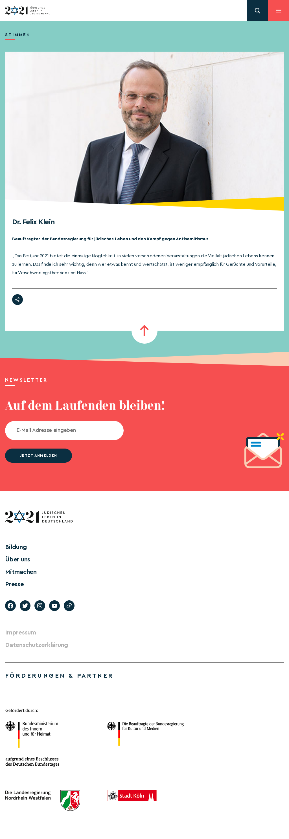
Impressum (20, 632)
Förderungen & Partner (59, 676)
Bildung (16, 547)
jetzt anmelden (38, 455)
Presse (14, 584)
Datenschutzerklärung (36, 645)
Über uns (17, 559)
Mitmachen (21, 572)
